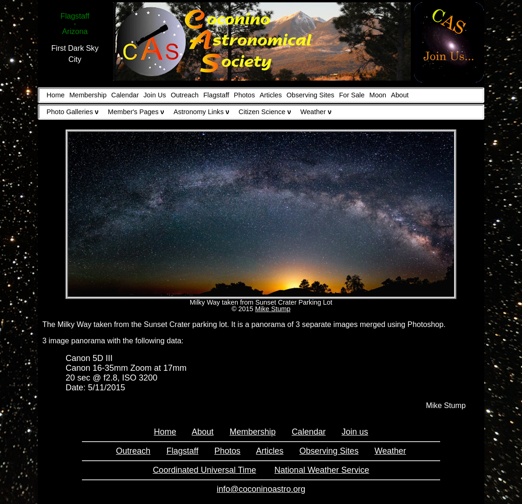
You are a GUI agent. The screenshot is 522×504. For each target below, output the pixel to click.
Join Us (154, 95)
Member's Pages (136, 112)
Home (56, 95)
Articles (271, 95)
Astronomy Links (201, 112)
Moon (377, 95)
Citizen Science (265, 112)
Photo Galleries (73, 112)
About (399, 95)
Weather (316, 112)
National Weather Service (321, 470)
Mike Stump (272, 309)
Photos (244, 95)
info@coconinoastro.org (261, 489)
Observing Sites (311, 95)
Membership (88, 95)
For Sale (352, 95)
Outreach (185, 95)
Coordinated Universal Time (204, 470)
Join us (354, 431)
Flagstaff (216, 95)
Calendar (125, 95)
